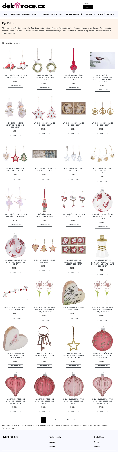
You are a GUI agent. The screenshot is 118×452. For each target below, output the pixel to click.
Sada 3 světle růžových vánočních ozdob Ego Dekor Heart (102, 401)
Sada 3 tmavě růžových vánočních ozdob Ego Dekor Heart (15, 401)
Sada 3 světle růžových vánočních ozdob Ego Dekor (73, 401)
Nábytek (25, 14)
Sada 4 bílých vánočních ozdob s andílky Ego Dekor (102, 171)
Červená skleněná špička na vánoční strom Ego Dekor (73, 77)
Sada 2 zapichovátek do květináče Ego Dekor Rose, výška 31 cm (44, 309)
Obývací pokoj (56, 14)
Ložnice (45, 14)
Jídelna (35, 14)
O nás (96, 442)
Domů (6, 14)
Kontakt (97, 447)
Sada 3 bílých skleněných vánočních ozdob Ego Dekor (103, 216)
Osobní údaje (99, 437)
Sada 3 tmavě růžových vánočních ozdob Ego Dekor (44, 401)
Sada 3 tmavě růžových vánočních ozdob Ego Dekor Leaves (102, 355)
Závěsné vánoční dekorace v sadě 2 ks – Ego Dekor (44, 77)
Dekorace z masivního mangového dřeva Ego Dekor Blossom (15, 355)
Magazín (52, 442)
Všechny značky (55, 437)
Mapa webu (53, 447)
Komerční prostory (105, 14)
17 (68, 420)
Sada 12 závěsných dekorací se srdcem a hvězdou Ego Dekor (73, 262)
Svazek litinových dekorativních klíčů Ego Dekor (44, 355)
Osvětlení (89, 14)
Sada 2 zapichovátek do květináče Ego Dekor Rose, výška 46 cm (102, 309)
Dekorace (15, 14)
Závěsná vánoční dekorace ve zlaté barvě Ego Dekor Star (73, 355)
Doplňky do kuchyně (74, 14)
